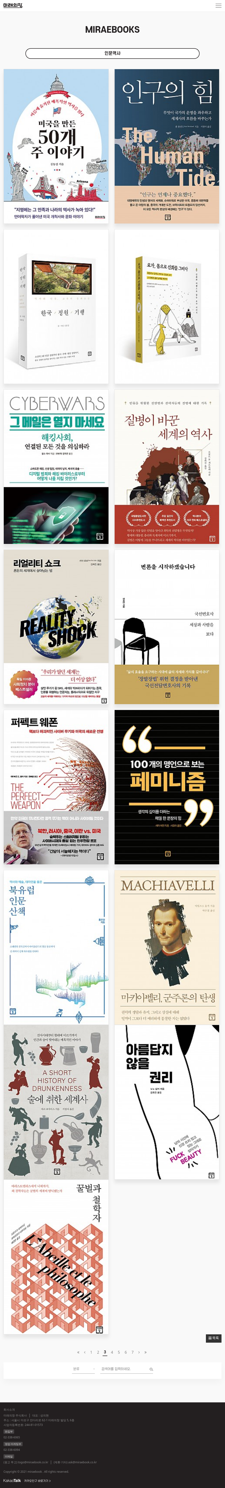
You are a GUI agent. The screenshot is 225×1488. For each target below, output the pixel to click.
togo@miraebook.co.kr (33, 1462)
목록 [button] (214, 1338)
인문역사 (112, 53)
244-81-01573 (34, 1425)
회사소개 (9, 1410)
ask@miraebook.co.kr (82, 1462)
